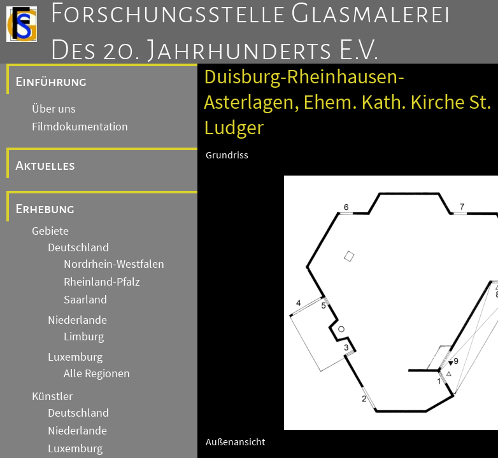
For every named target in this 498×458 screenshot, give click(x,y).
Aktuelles (45, 165)
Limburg (84, 337)
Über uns (54, 109)
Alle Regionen (97, 373)
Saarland (85, 300)
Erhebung (45, 209)
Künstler (52, 396)
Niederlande (77, 320)
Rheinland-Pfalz (102, 282)
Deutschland (78, 247)
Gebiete (50, 231)
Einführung (51, 81)
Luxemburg (75, 357)
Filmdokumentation (80, 127)
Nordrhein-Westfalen (114, 264)
